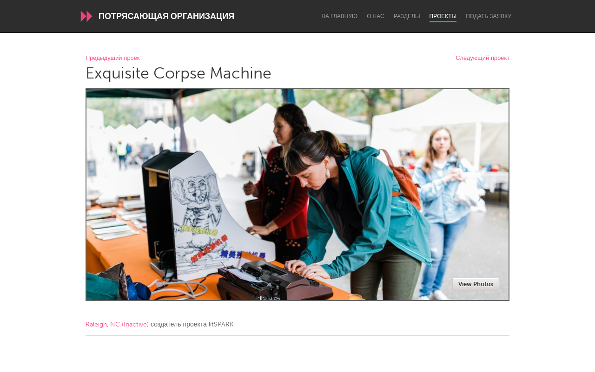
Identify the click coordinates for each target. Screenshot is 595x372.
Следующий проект (482, 58)
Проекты (443, 16)
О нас (375, 16)
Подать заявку (488, 16)
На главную (339, 16)
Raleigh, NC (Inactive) (117, 324)
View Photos (475, 284)
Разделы (407, 16)
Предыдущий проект (114, 58)
